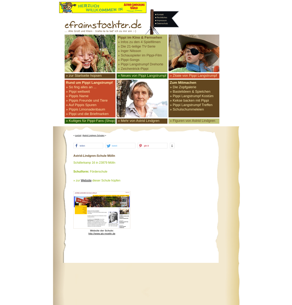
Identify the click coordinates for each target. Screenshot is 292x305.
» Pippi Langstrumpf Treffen (191, 105)
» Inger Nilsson (129, 51)
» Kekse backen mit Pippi (189, 100)
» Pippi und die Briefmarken (87, 114)
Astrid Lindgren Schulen (93, 135)
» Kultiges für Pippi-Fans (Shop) (90, 121)
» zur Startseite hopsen (84, 75)
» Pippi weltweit (78, 91)
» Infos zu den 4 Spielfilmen (139, 42)
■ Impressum (161, 20)
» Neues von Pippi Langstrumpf (142, 75)
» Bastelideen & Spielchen (190, 91)
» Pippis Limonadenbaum (85, 109)
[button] (88, 146)
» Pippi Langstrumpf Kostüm (191, 96)
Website (86, 180)
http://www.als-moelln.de (101, 233)
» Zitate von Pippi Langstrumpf (193, 75)
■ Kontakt (159, 14)
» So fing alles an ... (81, 87)
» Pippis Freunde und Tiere (87, 100)
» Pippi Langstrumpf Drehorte (140, 64)
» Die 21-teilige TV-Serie (136, 46)
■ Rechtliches (161, 17)
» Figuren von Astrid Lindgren (192, 121)
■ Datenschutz (161, 23)
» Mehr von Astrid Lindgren (138, 121)
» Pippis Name (77, 96)
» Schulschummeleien (187, 109)
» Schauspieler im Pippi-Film (140, 55)
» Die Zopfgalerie (183, 87)
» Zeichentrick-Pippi (133, 69)
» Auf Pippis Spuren (81, 105)
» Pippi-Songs (128, 60)
